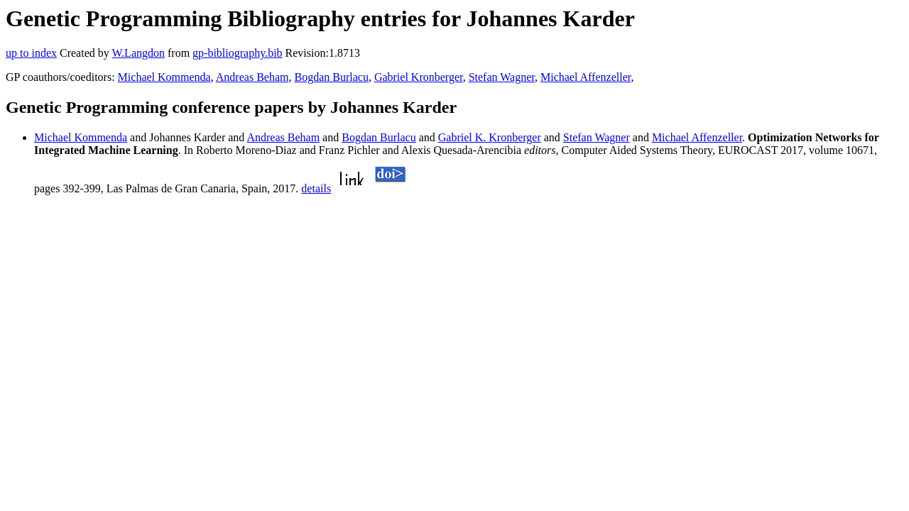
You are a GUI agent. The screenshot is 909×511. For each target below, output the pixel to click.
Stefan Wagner (502, 77)
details (316, 188)
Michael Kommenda (164, 77)
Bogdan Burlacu (331, 77)
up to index (31, 53)
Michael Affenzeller (585, 77)
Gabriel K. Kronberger (489, 137)
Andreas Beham (252, 77)
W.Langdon (138, 53)
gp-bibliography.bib (237, 53)
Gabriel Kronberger (418, 77)
